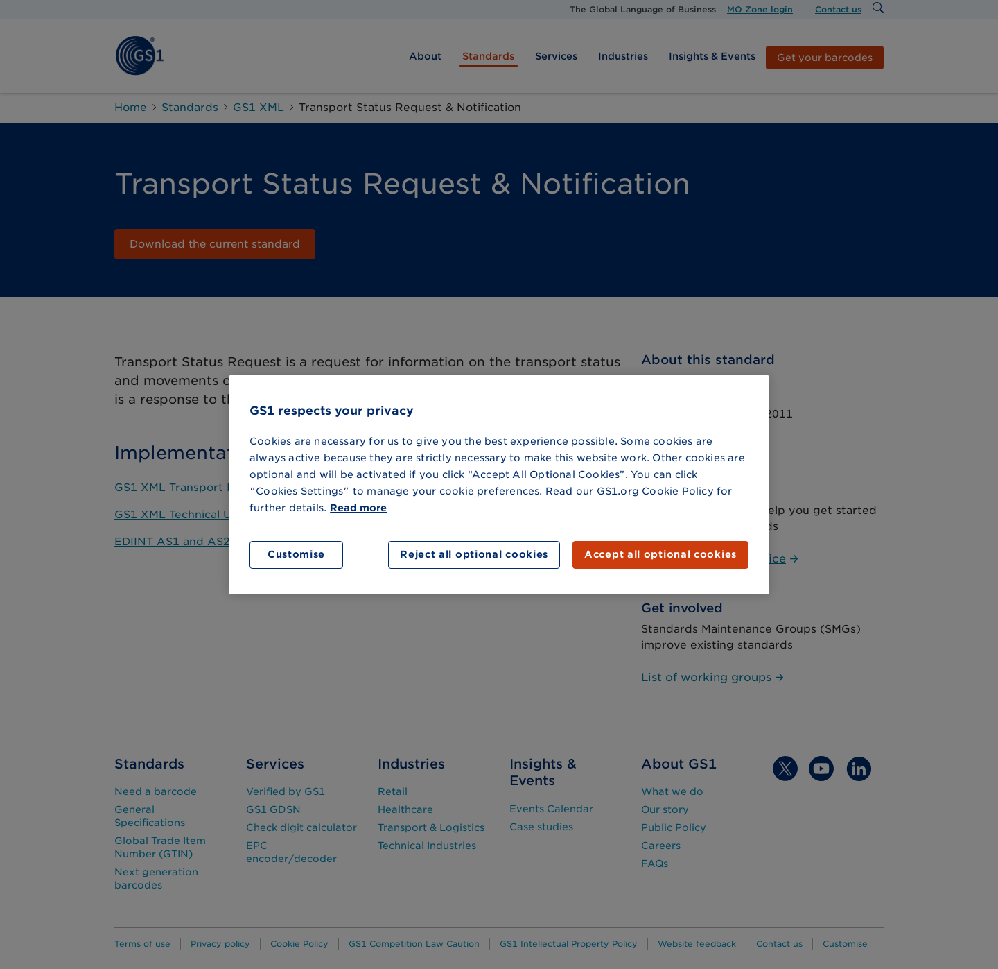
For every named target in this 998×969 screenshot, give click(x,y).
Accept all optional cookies (660, 554)
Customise (296, 554)
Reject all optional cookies (474, 554)
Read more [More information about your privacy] (358, 507)
